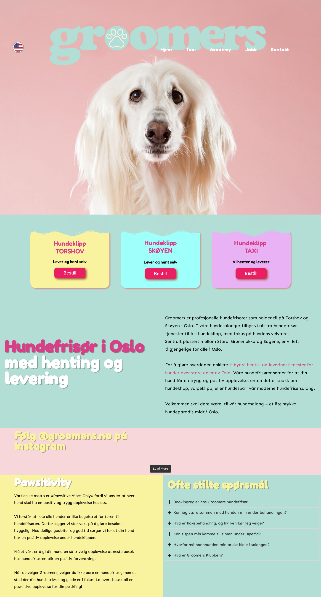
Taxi (191, 49)
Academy (220, 49)
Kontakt (280, 49)
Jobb (251, 49)
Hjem (166, 49)
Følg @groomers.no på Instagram (70, 440)
